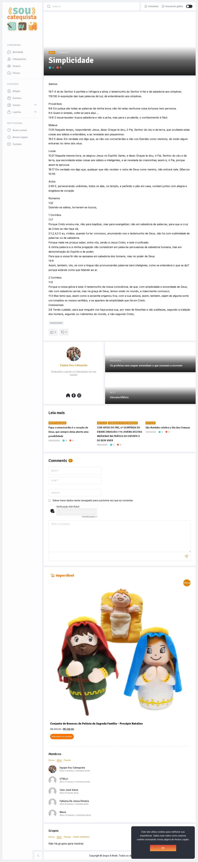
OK (163, 848)
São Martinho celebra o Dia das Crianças (168, 427)
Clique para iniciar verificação (78, 511)
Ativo (59, 760)
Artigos (102, 423)
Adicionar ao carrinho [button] (62, 736)
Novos (52, 760)
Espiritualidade (57, 423)
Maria (63, 812)
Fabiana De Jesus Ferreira (74, 801)
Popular (67, 760)
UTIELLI (64, 778)
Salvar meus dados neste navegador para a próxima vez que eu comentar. (93, 500)
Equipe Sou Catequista (72, 767)
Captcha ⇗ (89, 517)
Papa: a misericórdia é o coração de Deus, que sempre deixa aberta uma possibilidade (68, 432)
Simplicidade (56, 323)
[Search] (48, 6)
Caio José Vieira (69, 789)
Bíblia (52, 53)
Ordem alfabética (81, 837)
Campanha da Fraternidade (122, 423)
